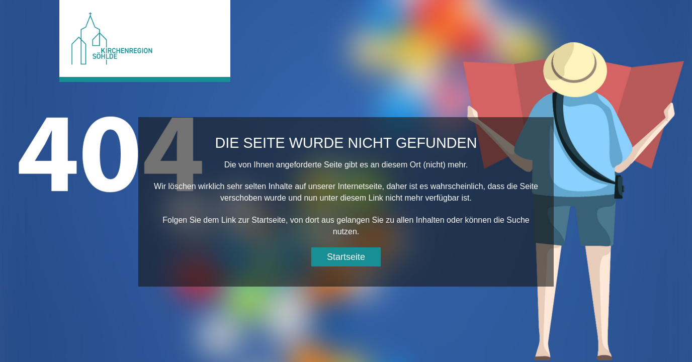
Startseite (346, 257)
